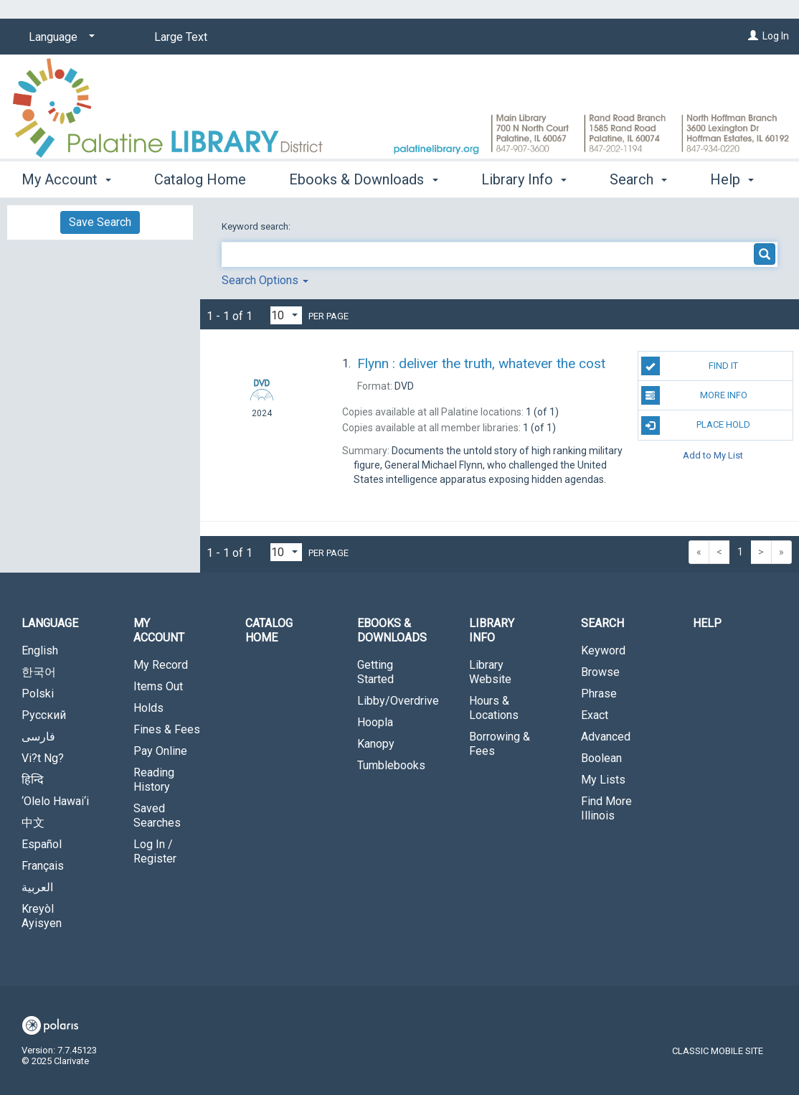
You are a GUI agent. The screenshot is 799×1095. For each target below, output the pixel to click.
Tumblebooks (391, 765)
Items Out (158, 686)
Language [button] (50, 623)
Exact (594, 715)
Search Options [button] (265, 280)
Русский (44, 715)
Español (42, 844)
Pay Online (160, 751)
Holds (148, 708)
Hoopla (375, 722)
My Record (160, 665)
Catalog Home (200, 177)
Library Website (490, 672)
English (40, 650)
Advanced (605, 736)
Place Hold (696, 425)
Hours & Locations (494, 708)
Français (43, 866)
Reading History (153, 780)
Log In (775, 36)
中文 (33, 823)
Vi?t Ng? (43, 758)
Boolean (601, 758)
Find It (690, 366)
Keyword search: (257, 226)
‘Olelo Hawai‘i (55, 801)
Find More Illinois (606, 808)
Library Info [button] (524, 177)
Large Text (180, 37)
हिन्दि (33, 779)
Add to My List (713, 455)
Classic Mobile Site (717, 1050)
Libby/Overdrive (398, 701)
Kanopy (375, 744)
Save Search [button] (100, 222)
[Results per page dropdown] (286, 315)
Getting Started (375, 672)
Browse (600, 672)
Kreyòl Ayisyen (42, 916)
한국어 (39, 672)
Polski (38, 693)
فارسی (38, 736)
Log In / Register (154, 851)
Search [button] (602, 623)
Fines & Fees (166, 729)
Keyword (603, 650)
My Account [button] (66, 177)
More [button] (638, 179)
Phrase (599, 693)
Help (707, 623)
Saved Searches (157, 816)
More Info (694, 395)
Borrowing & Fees (499, 744)
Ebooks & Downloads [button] (363, 177)
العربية (37, 887)
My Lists (603, 779)
